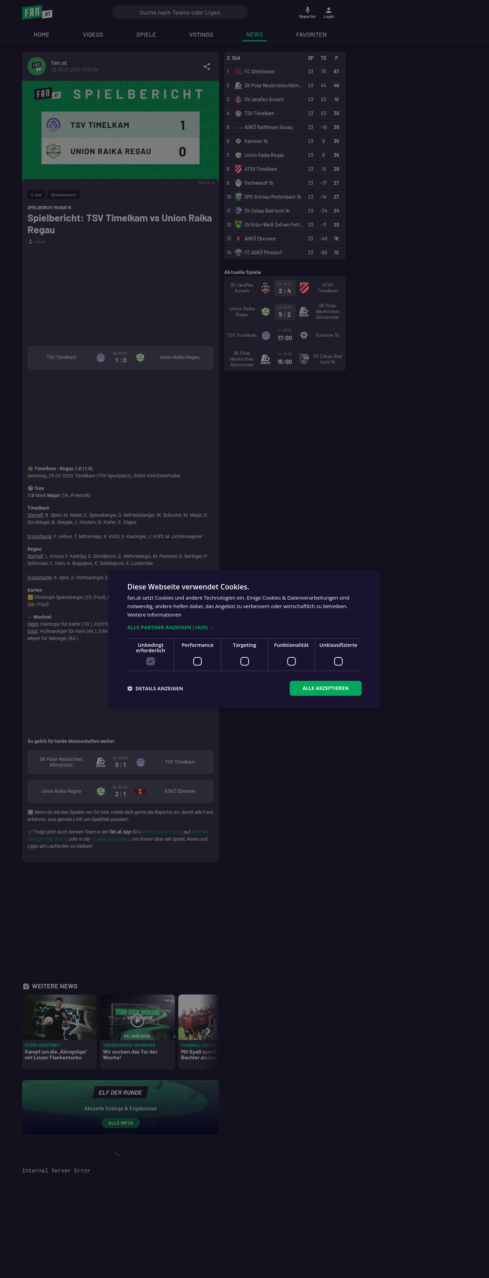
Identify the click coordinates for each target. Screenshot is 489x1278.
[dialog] (244, 639)
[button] (244, 627)
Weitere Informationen (154, 614)
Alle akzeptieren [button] (326, 688)
